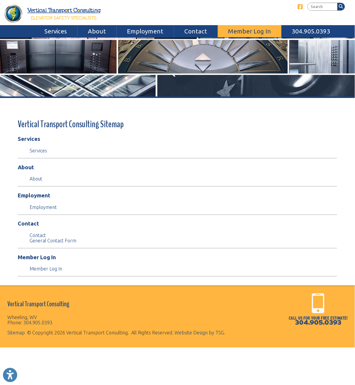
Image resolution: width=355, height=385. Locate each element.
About (97, 31)
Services (55, 31)
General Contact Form (53, 240)
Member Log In (249, 31)
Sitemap (16, 332)
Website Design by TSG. (200, 332)
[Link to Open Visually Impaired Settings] (10, 375)
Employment (145, 31)
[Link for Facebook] (300, 6)
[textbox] (322, 6)
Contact (195, 31)
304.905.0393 (311, 31)
